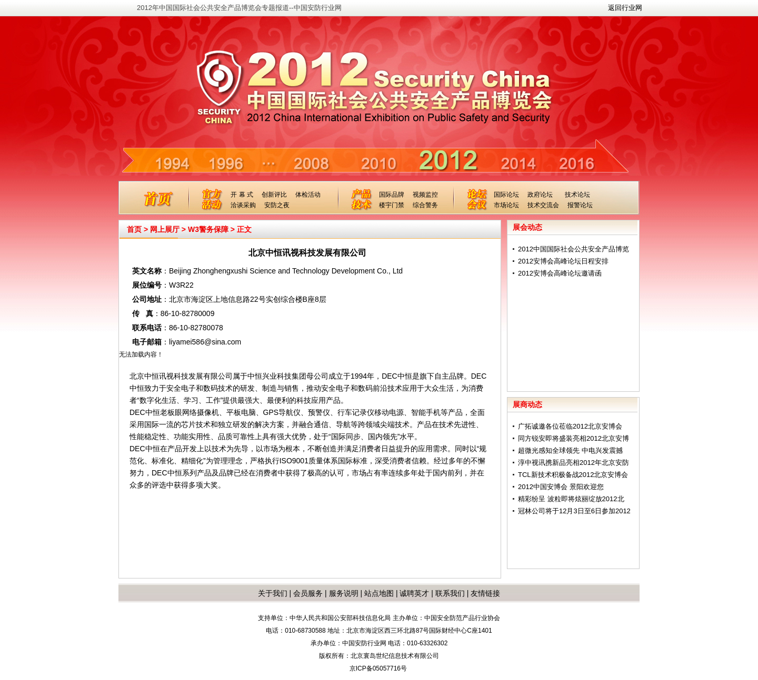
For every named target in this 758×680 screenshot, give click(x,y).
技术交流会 (543, 205)
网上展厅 (164, 229)
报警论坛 (580, 205)
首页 (134, 229)
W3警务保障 (208, 229)
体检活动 (308, 194)
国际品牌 (391, 194)
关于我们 (272, 593)
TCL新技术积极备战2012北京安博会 (573, 475)
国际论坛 (506, 194)
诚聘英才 (414, 593)
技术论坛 (577, 194)
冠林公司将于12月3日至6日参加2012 (574, 511)
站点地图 (378, 593)
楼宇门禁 (391, 205)
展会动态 (527, 227)
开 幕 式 (242, 194)
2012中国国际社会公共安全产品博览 (573, 249)
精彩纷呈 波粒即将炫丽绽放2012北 (571, 499)
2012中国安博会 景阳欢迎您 (561, 487)
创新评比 (274, 194)
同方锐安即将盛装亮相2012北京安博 (573, 438)
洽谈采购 (243, 205)
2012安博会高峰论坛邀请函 (560, 273)
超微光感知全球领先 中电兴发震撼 (570, 450)
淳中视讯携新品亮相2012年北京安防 (573, 462)
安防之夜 (277, 205)
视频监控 (425, 194)
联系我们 (450, 593)
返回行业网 (625, 8)
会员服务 (308, 593)
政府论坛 (540, 194)
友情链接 (485, 593)
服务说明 (343, 593)
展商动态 (527, 404)
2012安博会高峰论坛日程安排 (563, 261)
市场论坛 (506, 205)
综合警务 (425, 205)
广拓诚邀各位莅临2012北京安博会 (570, 426)
